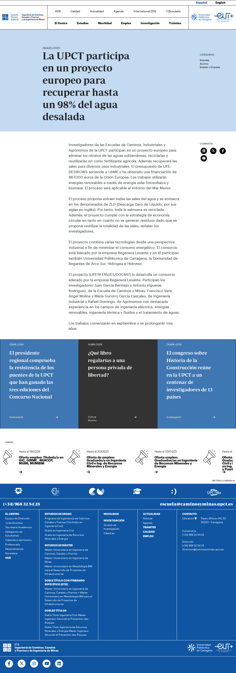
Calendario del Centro (18, 539)
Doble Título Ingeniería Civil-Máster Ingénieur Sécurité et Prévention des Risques (66, 618)
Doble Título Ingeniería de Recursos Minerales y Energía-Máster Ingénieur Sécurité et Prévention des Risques (67, 631)
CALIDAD (149, 531)
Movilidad (105, 23)
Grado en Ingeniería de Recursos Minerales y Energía (64, 536)
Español (201, 2)
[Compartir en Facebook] (223, 150)
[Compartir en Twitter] (213, 150)
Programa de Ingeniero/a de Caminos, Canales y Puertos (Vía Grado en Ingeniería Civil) (67, 522)
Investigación (150, 23)
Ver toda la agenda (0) (223, 480)
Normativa (11, 553)
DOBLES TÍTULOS (56, 610)
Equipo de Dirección (17, 518)
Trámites (175, 23)
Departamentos (14, 548)
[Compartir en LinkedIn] (204, 150)
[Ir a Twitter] (22, 664)
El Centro (61, 23)
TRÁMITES (149, 527)
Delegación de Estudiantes (13, 533)
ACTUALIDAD (151, 513)
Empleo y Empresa (210, 67)
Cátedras (109, 533)
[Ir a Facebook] (9, 664)
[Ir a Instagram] (34, 664)
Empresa (204, 60)
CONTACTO (189, 513)
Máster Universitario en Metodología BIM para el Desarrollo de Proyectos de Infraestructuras (68, 570)
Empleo (126, 23)
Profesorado (12, 544)
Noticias (148, 518)
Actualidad (97, 11)
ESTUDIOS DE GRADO (58, 513)
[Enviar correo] (204, 158)
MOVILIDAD (111, 513)
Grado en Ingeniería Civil (59, 530)
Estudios (83, 23)
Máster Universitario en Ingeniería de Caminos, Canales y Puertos (66, 551)
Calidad (75, 11)
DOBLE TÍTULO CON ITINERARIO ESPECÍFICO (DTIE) (65, 582)
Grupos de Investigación (111, 526)
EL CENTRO (12, 513)
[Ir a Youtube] (47, 664)
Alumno (204, 63)
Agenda (119, 11)
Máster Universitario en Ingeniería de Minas (66, 559)
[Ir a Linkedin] (59, 664)
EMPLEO (148, 536)
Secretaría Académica (18, 527)
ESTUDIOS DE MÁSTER (59, 545)
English (220, 2)
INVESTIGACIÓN (114, 520)
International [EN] (144, 11)
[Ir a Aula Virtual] (137, 493)
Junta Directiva (13, 522)
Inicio (46, 35)
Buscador (173, 11)
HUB (58, 11)
